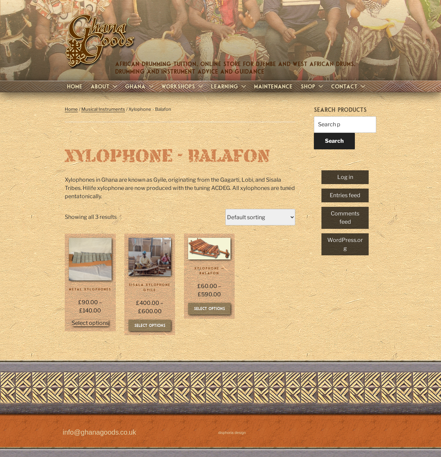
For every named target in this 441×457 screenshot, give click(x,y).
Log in (345, 177)
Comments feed (345, 217)
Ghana (140, 86)
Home (74, 86)
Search (334, 141)
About (105, 86)
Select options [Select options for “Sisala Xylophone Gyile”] (149, 325)
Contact (349, 86)
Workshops (183, 86)
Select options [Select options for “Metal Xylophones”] (90, 323)
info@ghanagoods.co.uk (99, 432)
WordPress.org (345, 244)
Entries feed (345, 195)
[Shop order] (260, 217)
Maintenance (273, 86)
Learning (229, 86)
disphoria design (232, 433)
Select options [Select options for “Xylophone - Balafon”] (209, 308)
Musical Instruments (103, 109)
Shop (313, 86)
